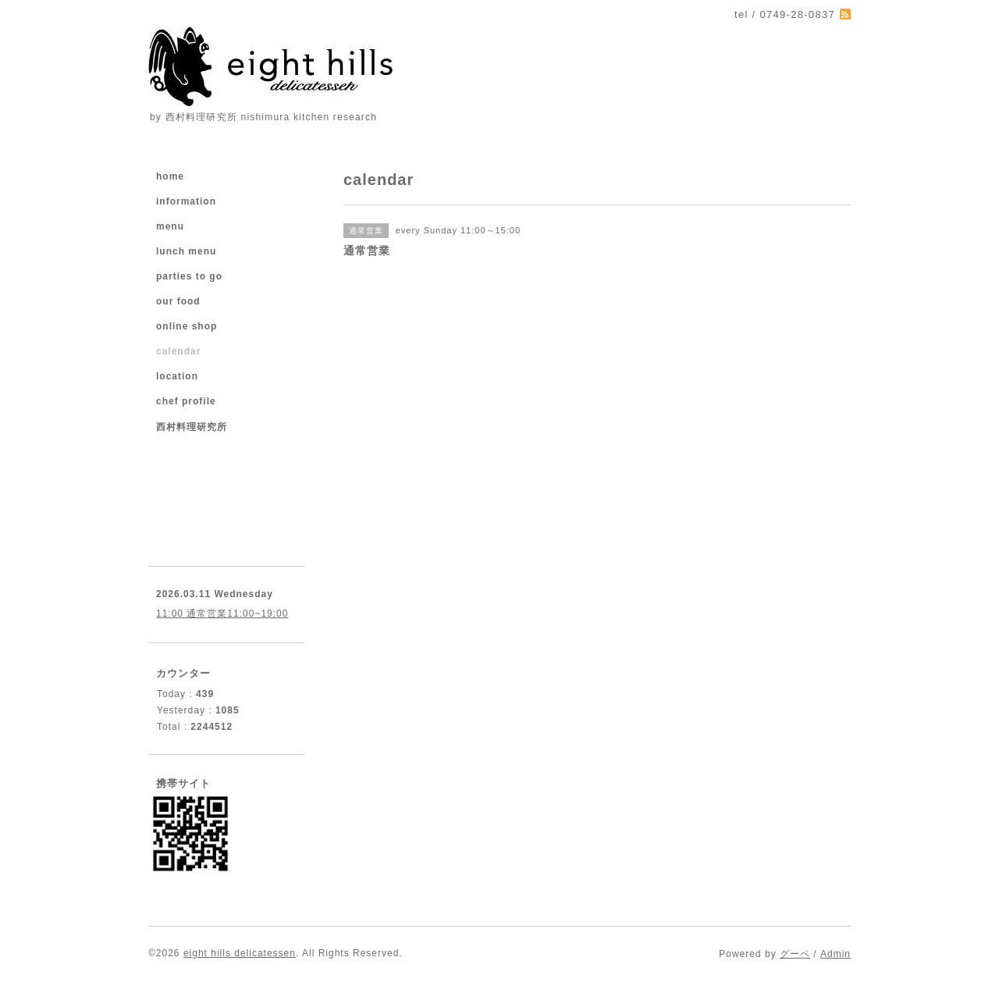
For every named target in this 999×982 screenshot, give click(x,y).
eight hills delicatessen (239, 953)
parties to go (189, 276)
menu (170, 226)
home (170, 176)
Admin (835, 953)
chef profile (186, 401)
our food (178, 301)
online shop (186, 326)
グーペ (795, 953)
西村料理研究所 (191, 427)
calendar (178, 351)
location (177, 376)
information (186, 201)
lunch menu (186, 251)
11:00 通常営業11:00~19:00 (222, 613)
